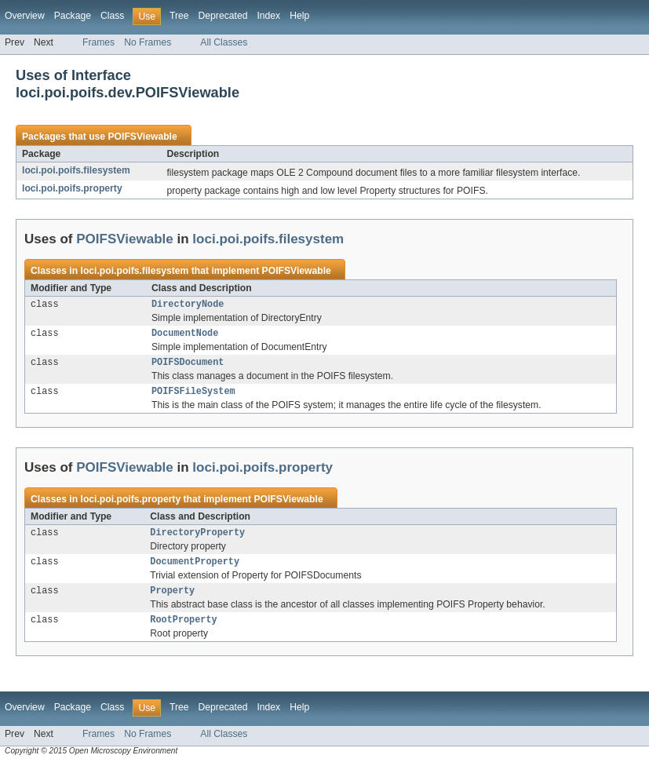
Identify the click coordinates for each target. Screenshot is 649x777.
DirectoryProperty (197, 540)
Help (299, 15)
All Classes (223, 42)
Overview (25, 15)
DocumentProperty (194, 570)
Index (268, 15)
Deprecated (223, 15)
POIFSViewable (142, 136)
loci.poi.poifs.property (72, 188)
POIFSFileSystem (193, 397)
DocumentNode (184, 336)
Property (172, 601)
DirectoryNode (187, 305)
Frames (98, 42)
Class (112, 15)
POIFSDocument (187, 366)
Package (72, 15)
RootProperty (183, 632)
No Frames (147, 42)
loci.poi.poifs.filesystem (76, 170)
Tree (179, 15)
